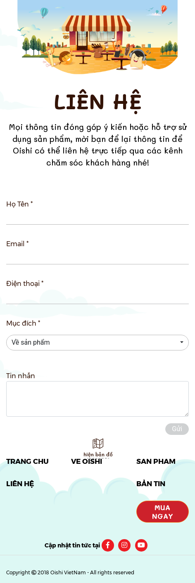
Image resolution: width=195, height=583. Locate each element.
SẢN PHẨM (156, 461)
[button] (97, 342)
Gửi (177, 429)
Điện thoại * (24, 284)
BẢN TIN (150, 484)
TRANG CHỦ (27, 461)
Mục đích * (23, 323)
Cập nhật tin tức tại (72, 545)
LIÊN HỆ (20, 484)
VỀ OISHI (86, 461)
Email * (17, 244)
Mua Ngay (162, 511)
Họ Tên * (19, 204)
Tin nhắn (20, 376)
